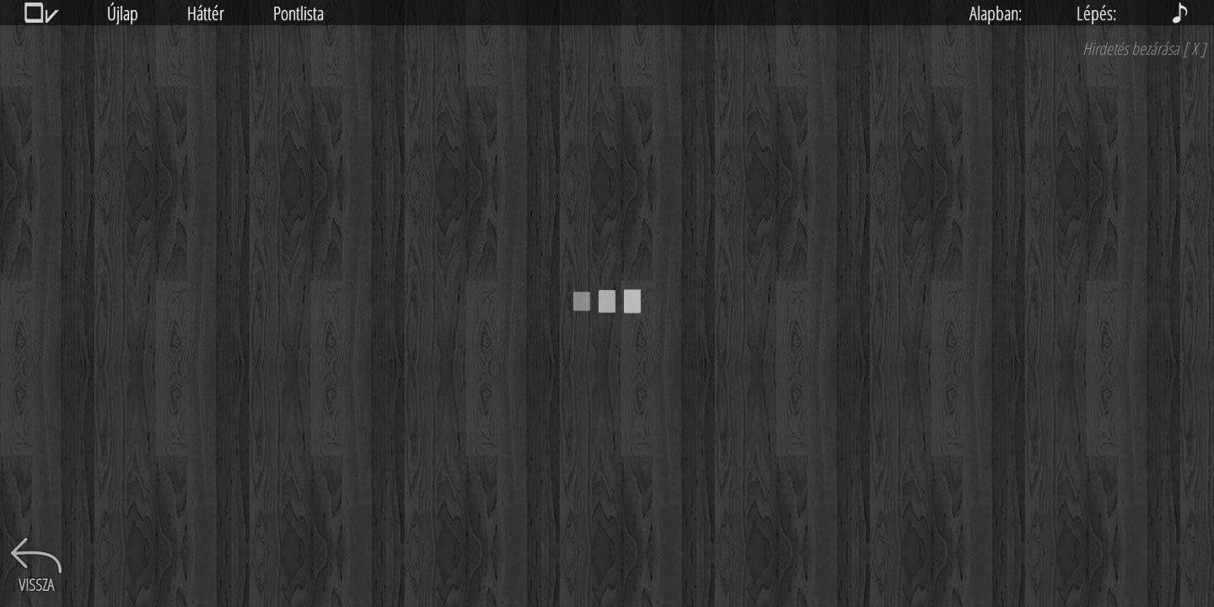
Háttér (205, 12)
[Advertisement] (1087, 324)
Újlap (122, 12)
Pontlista (298, 12)
